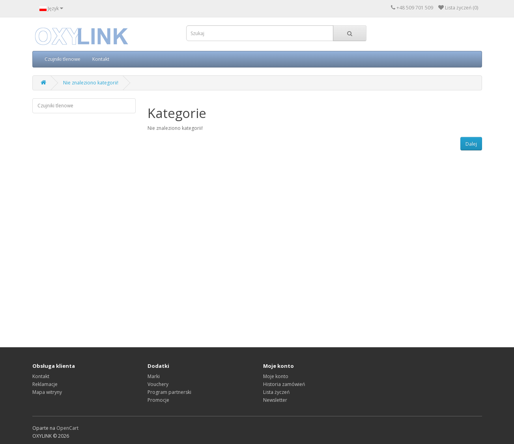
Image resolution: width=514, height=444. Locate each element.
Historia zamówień (284, 384)
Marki (154, 376)
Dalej (471, 144)
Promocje (158, 400)
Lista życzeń (276, 392)
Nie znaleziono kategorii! (90, 82)
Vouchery (158, 384)
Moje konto (275, 376)
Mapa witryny (47, 392)
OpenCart (67, 428)
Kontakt (100, 59)
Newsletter (275, 400)
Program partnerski (169, 392)
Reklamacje (45, 384)
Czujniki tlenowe (62, 59)
